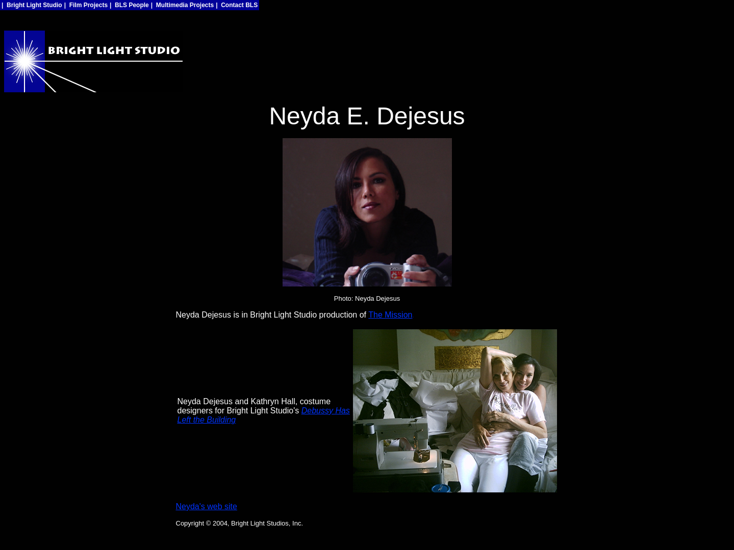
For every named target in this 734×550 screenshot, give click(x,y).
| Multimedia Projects (182, 5)
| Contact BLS (237, 5)
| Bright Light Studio (32, 5)
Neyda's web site (206, 506)
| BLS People (129, 5)
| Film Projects (86, 5)
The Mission (390, 314)
